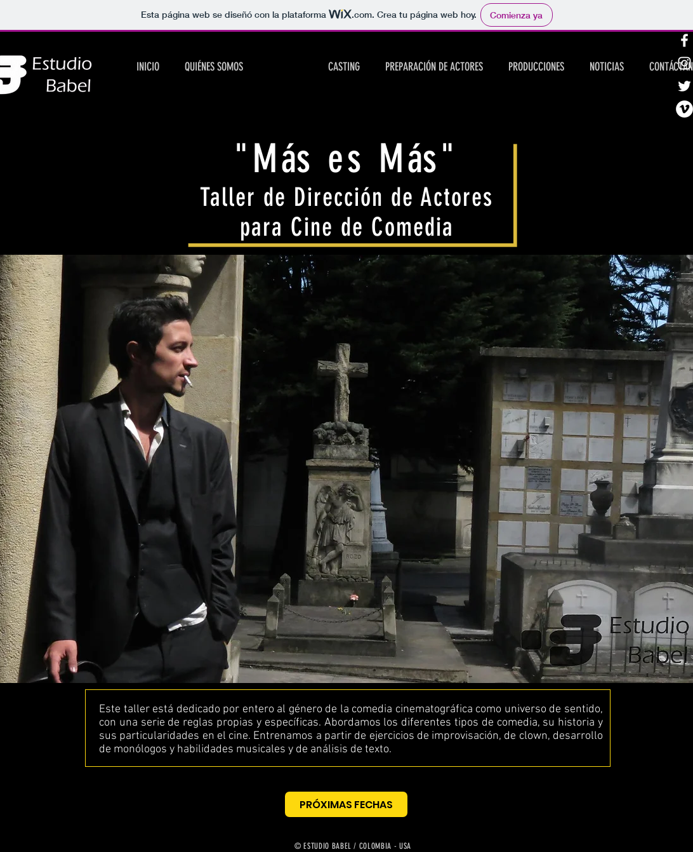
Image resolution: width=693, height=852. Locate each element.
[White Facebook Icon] (684, 40)
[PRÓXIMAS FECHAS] (346, 804)
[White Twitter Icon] (684, 86)
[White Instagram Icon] (684, 63)
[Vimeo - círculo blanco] (684, 109)
